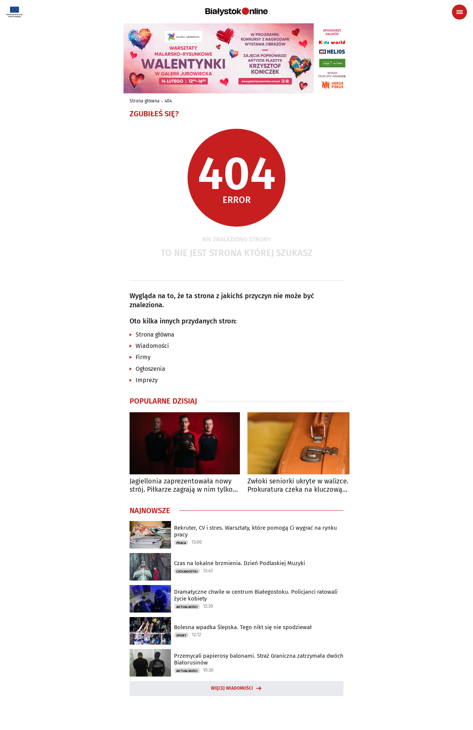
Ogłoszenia (150, 368)
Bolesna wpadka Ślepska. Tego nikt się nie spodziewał (243, 627)
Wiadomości (152, 345)
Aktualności (187, 607)
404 (168, 101)
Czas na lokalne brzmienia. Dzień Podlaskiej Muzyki (239, 563)
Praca (181, 543)
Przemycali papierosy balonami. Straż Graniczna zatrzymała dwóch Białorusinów (258, 659)
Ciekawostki (187, 571)
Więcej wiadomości (232, 688)
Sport (181, 635)
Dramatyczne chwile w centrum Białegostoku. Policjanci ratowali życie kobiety (255, 595)
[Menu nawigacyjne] (459, 12)
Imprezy (147, 380)
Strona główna (145, 101)
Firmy (143, 357)
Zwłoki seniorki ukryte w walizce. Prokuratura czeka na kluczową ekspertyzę (297, 485)
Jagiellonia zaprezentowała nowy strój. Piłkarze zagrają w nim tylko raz (181, 485)
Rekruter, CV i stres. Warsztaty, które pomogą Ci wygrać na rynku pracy (255, 531)
